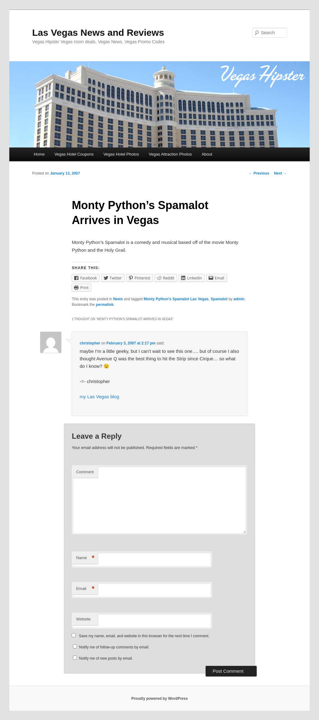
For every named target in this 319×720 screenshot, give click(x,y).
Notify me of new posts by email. (106, 658)
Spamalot (219, 299)
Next (280, 173)
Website (83, 619)
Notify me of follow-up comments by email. (114, 647)
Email (85, 588)
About (207, 154)
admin (238, 299)
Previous (259, 173)
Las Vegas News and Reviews (98, 32)
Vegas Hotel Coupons (74, 154)
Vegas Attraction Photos (170, 154)
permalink (105, 304)
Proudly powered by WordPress (159, 698)
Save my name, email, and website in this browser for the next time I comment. (144, 636)
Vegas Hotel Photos (121, 154)
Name (85, 558)
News (118, 299)
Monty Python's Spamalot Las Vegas (176, 299)
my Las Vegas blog (99, 396)
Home (39, 154)
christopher (90, 343)
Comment (84, 472)
